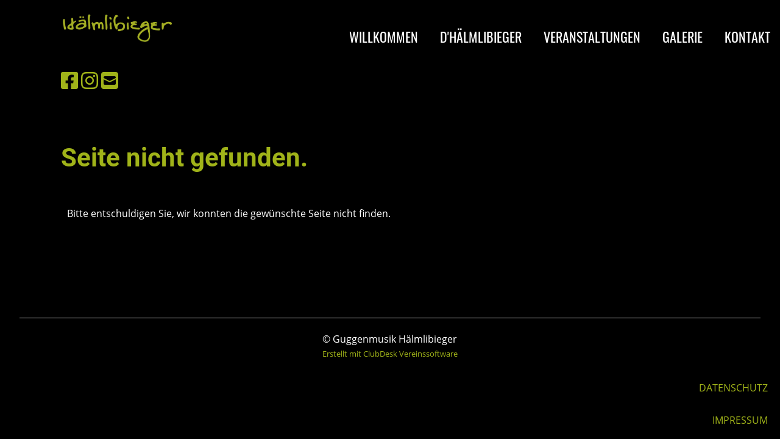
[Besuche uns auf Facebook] (69, 80)
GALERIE (682, 36)
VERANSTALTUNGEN (592, 36)
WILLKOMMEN (383, 36)
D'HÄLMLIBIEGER (481, 36)
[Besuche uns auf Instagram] (89, 80)
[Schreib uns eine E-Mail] (109, 80)
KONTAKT (747, 36)
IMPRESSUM (740, 420)
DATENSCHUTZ (733, 387)
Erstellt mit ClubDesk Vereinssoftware (390, 353)
